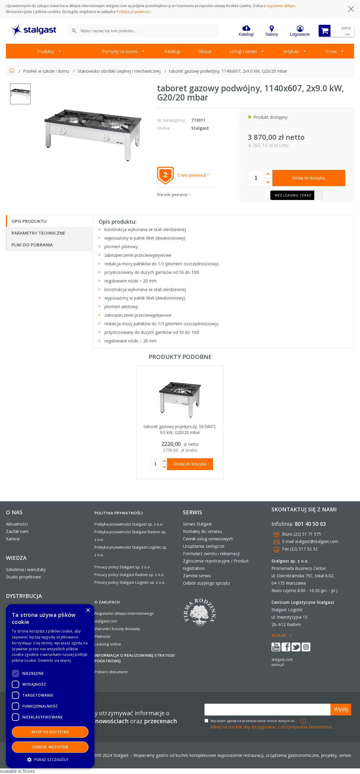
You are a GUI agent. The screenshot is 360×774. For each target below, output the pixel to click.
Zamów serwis (197, 575)
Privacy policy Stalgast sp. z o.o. (122, 567)
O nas (331, 51)
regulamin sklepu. (281, 5)
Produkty (45, 51)
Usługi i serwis (243, 51)
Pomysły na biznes (120, 51)
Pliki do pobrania (32, 245)
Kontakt (279, 635)
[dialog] (50, 686)
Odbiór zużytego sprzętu (206, 583)
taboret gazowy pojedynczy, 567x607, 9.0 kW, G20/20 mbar (180, 429)
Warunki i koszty (109, 628)
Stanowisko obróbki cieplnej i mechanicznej (120, 71)
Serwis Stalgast (197, 524)
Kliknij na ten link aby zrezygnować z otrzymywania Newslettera (271, 727)
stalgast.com (282, 659)
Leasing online (107, 644)
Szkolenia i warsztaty (26, 569)
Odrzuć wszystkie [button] (50, 746)
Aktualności (17, 524)
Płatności (102, 636)
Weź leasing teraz (293, 195)
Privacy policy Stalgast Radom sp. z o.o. (129, 574)
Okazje (205, 51)
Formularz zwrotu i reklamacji (211, 553)
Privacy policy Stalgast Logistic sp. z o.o (129, 582)
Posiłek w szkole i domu (46, 71)
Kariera (12, 539)
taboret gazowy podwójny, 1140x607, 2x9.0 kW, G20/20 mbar (228, 71)
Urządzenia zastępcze (204, 546)
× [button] (88, 610)
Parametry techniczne (38, 233)
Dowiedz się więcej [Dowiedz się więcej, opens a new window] (54, 660)
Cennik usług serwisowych (208, 539)
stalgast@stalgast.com (316, 541)
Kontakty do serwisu (202, 531)
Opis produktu (29, 221)
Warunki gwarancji (172, 194)
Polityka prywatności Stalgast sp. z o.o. (128, 524)
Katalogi (172, 51)
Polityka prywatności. (134, 11)
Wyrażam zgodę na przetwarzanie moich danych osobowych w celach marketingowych (254, 720)
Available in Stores (17, 771)
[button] (50, 759)
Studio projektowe (23, 577)
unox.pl (277, 664)
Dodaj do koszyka (308, 177)
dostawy (132, 628)
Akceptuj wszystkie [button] (50, 731)
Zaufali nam (17, 531)
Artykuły (291, 51)
